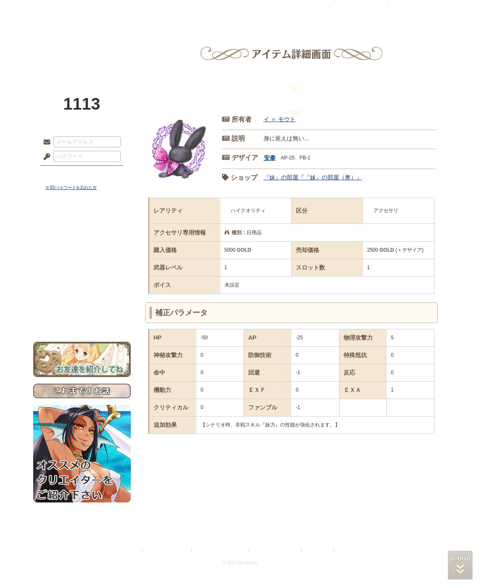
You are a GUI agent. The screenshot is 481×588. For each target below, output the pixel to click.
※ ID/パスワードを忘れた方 (71, 187)
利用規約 (131, 551)
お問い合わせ (82, 316)
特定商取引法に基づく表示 (221, 551)
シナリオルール (82, 268)
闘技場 (418, 10)
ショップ (358, 10)
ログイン (62, 174)
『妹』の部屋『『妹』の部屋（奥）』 (313, 177)
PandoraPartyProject (82, 45)
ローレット (181, 10)
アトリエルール (82, 278)
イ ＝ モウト (280, 119)
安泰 (270, 157)
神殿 (122, 10)
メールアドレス (44, 142)
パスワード (44, 157)
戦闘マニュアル (82, 289)
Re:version (348, 551)
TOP (63, 10)
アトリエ (240, 10)
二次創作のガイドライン (275, 551)
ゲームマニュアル (82, 255)
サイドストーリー (82, 241)
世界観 (82, 226)
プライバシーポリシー (167, 551)
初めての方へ (82, 301)
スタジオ (299, 10)
